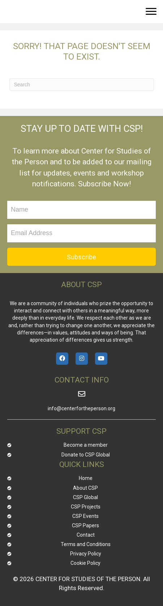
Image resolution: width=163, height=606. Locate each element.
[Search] (81, 84)
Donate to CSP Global (85, 455)
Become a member (86, 445)
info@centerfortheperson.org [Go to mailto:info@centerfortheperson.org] (81, 408)
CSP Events (85, 516)
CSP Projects (85, 507)
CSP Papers (85, 525)
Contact (86, 535)
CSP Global (85, 497)
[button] (151, 11)
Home (86, 478)
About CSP (85, 488)
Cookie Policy (85, 563)
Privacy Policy (85, 554)
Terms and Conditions (86, 544)
